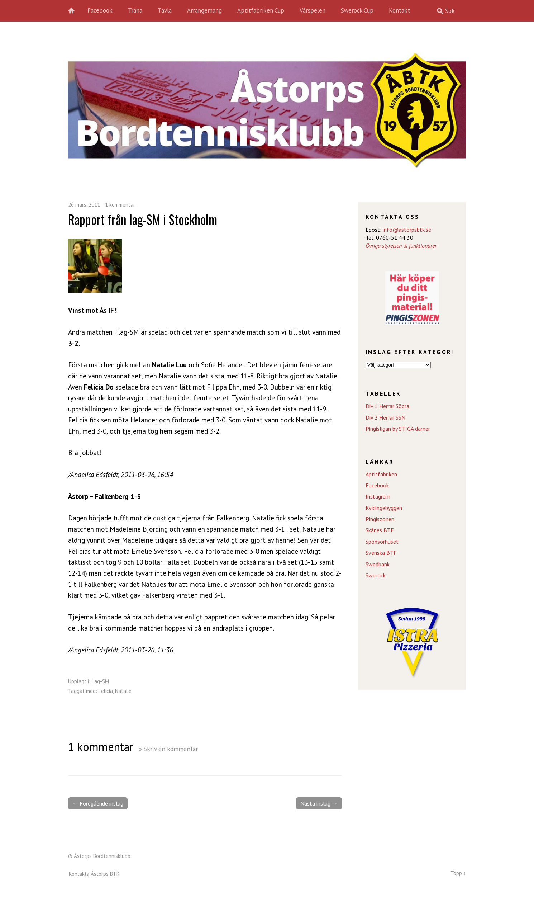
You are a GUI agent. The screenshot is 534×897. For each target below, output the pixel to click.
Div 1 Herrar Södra (387, 406)
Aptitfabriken (381, 474)
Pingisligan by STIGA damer (398, 428)
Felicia (106, 691)
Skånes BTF (380, 530)
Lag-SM (100, 681)
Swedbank (378, 564)
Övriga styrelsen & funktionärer (401, 245)
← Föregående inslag (97, 803)
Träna (135, 10)
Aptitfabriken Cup (260, 10)
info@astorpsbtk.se (407, 229)
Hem (75, 11)
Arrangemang (204, 10)
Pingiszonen (380, 519)
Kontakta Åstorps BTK (94, 873)
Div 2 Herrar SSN (385, 417)
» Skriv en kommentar (168, 749)
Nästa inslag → (319, 803)
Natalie (123, 691)
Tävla (165, 10)
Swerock (376, 575)
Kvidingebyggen (384, 507)
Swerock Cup (357, 10)
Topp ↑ (458, 873)
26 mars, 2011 (84, 204)
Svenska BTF (381, 552)
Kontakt (399, 10)
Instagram (378, 496)
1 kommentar (120, 204)
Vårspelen (312, 10)
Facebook (100, 10)
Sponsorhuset (382, 541)
